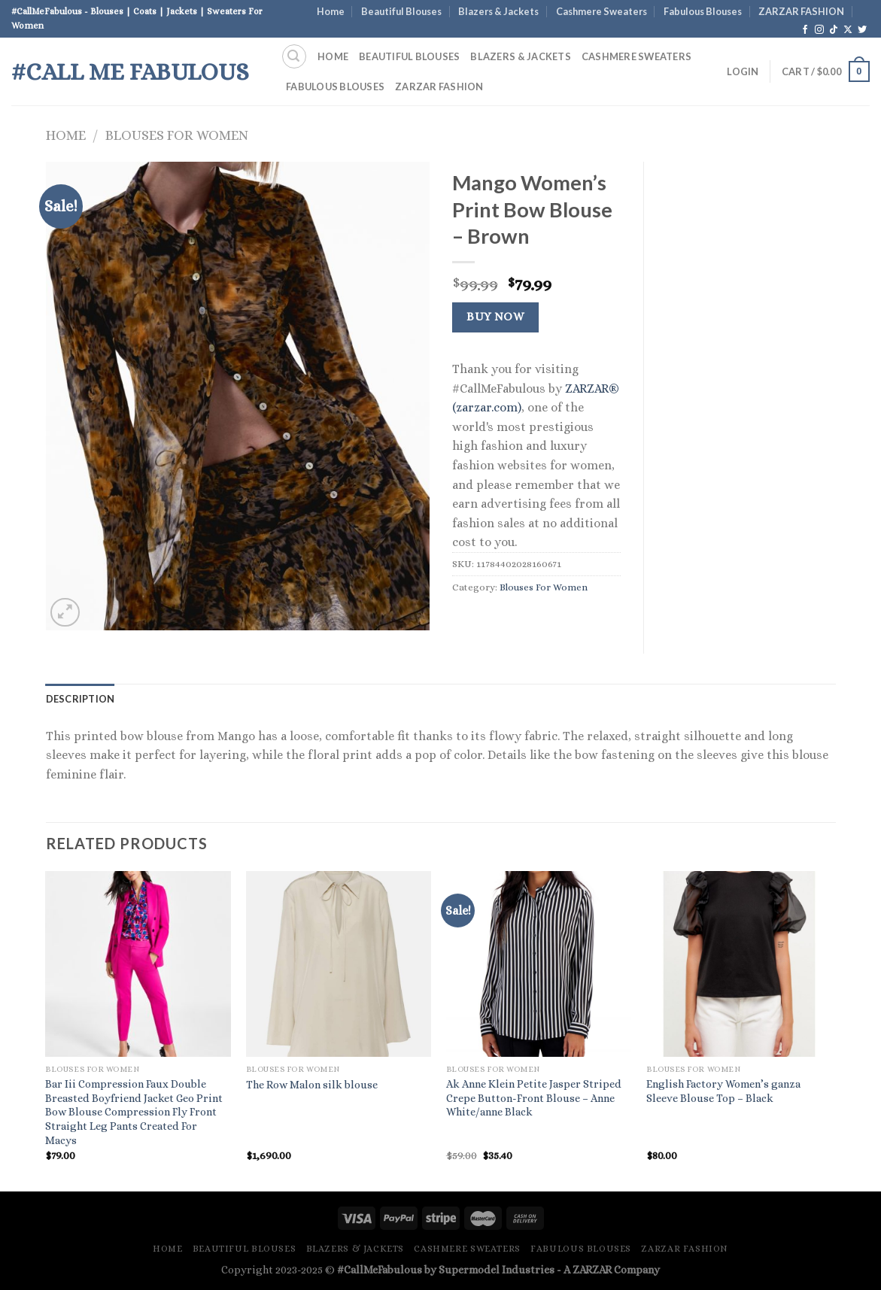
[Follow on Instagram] (819, 30)
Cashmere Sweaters (601, 11)
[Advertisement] (751, 387)
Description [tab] (80, 699)
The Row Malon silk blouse (312, 1085)
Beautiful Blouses (401, 11)
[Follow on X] (847, 30)
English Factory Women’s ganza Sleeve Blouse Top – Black (723, 1091)
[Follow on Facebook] (805, 30)
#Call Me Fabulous (130, 71)
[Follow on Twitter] (862, 30)
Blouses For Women (176, 135)
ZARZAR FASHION (801, 11)
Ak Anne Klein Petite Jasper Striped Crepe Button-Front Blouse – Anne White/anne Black (533, 1098)
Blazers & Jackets (498, 11)
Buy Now (495, 316)
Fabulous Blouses (703, 11)
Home (331, 11)
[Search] (294, 56)
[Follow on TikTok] (833, 30)
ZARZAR (592, 1270)
